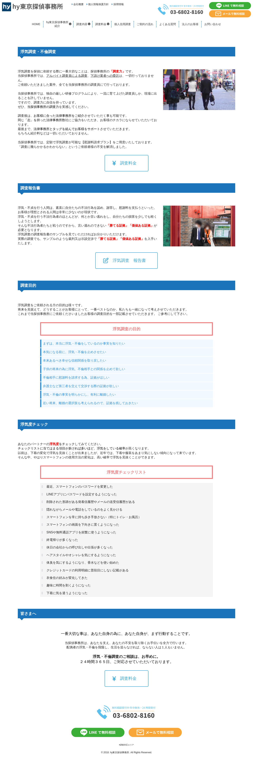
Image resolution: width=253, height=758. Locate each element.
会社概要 (78, 4)
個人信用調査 (122, 24)
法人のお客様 (190, 24)
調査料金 (100, 24)
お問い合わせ (212, 24)
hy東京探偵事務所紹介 (57, 24)
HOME (36, 24)
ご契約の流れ (145, 24)
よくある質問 (167, 24)
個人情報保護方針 (98, 4)
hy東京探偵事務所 (119, 752)
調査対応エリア (126, 745)
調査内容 (81, 24)
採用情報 (118, 4)
